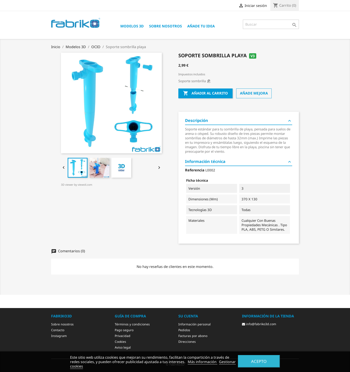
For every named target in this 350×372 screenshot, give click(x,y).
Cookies (120, 341)
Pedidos (184, 330)
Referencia (194, 170)
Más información (202, 361)
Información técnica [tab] (238, 161)
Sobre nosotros (165, 26)
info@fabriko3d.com (259, 324)
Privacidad (122, 336)
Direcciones (187, 341)
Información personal (194, 324)
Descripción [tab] (238, 120)
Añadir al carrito (205, 93)
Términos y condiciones (132, 324)
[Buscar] (271, 24)
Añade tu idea (201, 26)
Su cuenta (188, 316)
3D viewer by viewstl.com (76, 185)
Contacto (57, 330)
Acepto (259, 361)
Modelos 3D (132, 26)
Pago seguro (124, 330)
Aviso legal (123, 347)
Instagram (59, 336)
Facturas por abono (192, 336)
